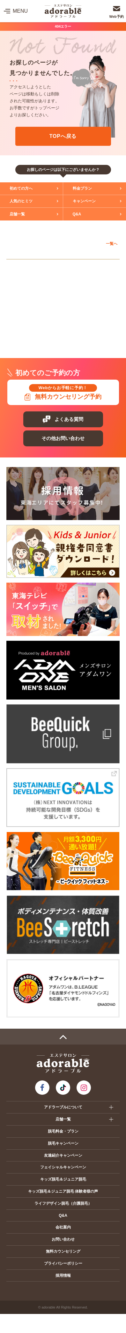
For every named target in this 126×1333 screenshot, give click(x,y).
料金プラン (82, 188)
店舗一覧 (17, 214)
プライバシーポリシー (63, 1263)
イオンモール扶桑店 (33, 310)
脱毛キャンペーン (63, 1143)
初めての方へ (21, 188)
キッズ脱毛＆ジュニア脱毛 (63, 1179)
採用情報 (63, 1275)
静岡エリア (23, 324)
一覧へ (111, 243)
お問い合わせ (63, 1239)
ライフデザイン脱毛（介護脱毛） (63, 1203)
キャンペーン (84, 201)
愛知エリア (23, 266)
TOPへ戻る (63, 136)
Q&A (77, 214)
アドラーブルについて (63, 1107)
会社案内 (63, 1227)
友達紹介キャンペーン (63, 1155)
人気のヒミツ (21, 201)
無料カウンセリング (63, 1251)
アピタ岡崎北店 (28, 280)
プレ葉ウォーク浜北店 (35, 337)
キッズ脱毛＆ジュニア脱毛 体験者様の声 (63, 1191)
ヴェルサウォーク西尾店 (37, 295)
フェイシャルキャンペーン (63, 1167)
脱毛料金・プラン (63, 1131)
